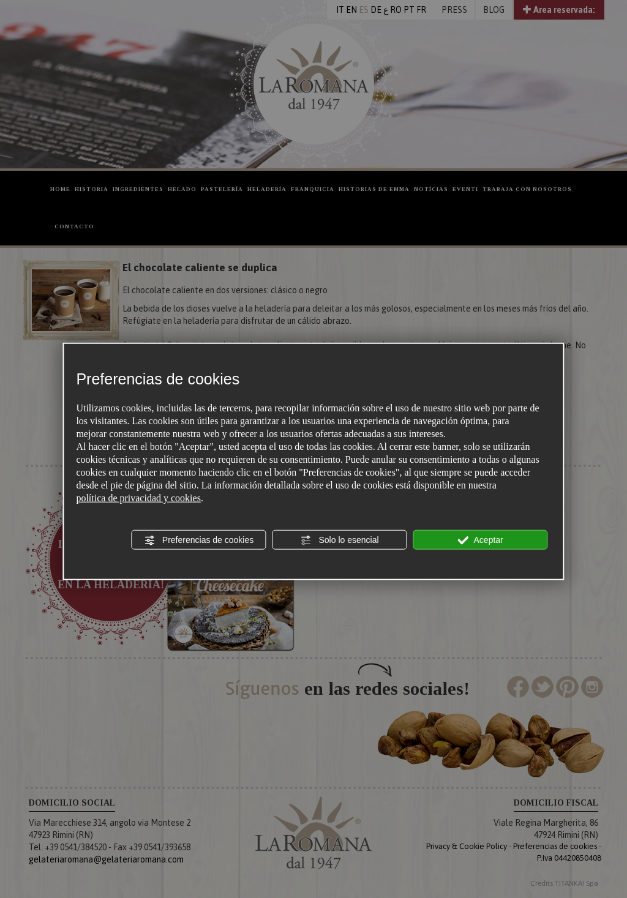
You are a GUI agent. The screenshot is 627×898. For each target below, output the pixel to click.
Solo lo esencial (340, 540)
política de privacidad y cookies (138, 498)
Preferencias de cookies (198, 540)
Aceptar (480, 540)
